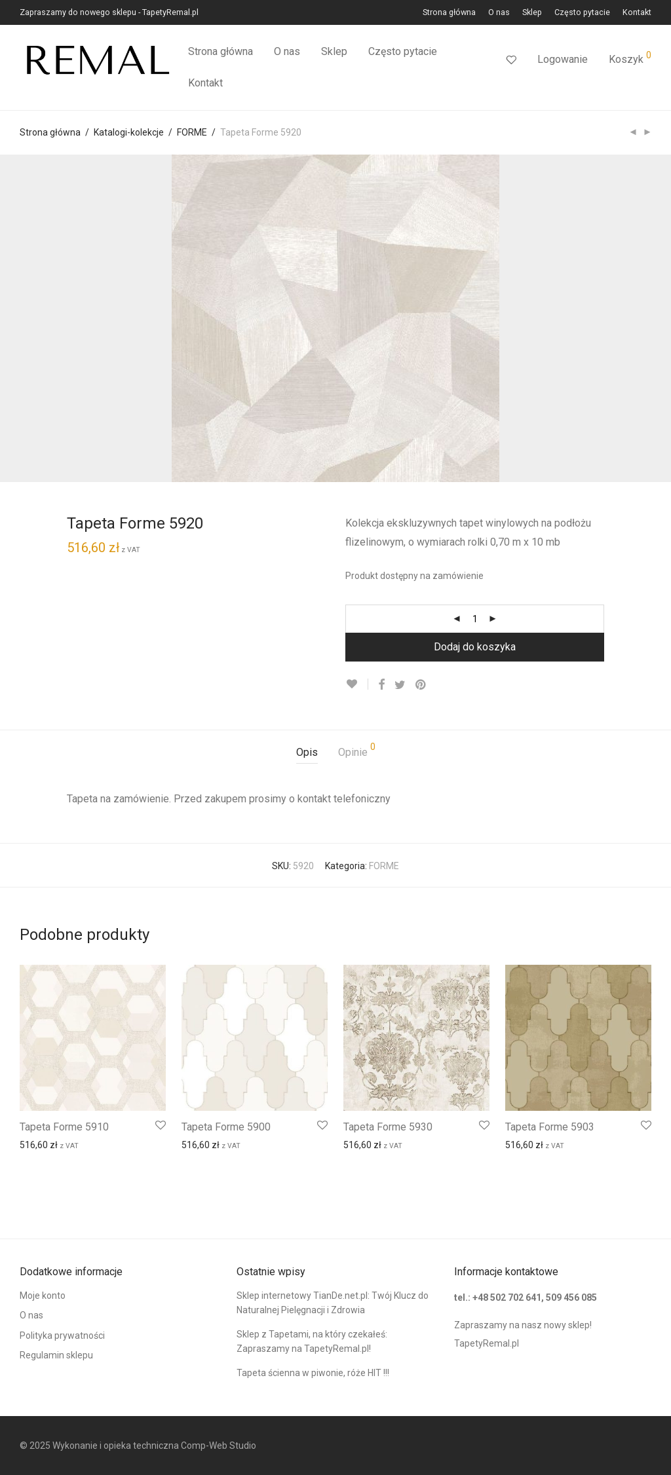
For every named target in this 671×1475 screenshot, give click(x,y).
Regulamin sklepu (56, 1355)
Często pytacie (582, 13)
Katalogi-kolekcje (129, 132)
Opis (307, 752)
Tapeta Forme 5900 (226, 1127)
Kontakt (637, 13)
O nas (499, 13)
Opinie (356, 750)
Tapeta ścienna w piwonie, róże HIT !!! (313, 1373)
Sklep (532, 13)
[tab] (307, 753)
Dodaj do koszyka (475, 647)
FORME (192, 132)
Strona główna (449, 13)
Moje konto (43, 1295)
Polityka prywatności (62, 1335)
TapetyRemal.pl (486, 1343)
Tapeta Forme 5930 (387, 1127)
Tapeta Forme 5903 (549, 1127)
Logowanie (562, 59)
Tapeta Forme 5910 (64, 1127)
